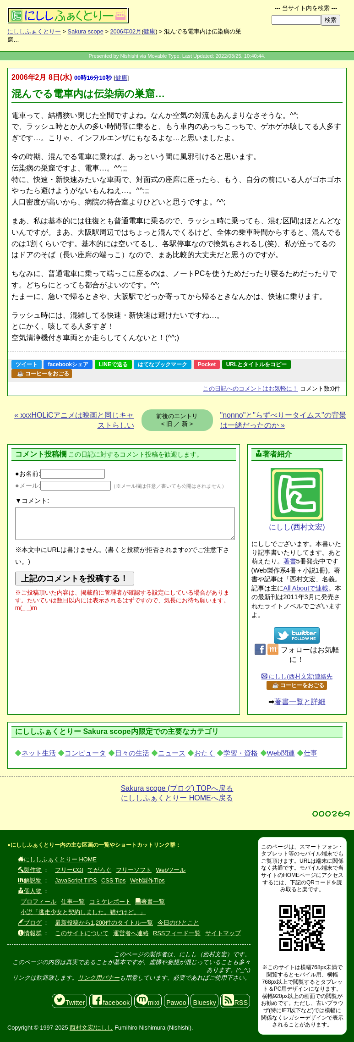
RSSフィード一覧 (177, 933)
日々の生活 (132, 753)
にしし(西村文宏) (297, 499)
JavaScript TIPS (76, 880)
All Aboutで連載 (306, 588)
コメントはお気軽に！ (250, 388)
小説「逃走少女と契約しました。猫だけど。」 (83, 912)
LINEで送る (113, 364)
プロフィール (38, 901)
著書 (289, 561)
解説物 (30, 880)
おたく (204, 753)
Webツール (170, 869)
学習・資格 (240, 753)
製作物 (30, 869)
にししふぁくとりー (34, 31)
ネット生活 (39, 753)
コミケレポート (110, 901)
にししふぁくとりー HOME (57, 859)
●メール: (63, 485)
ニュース (171, 753)
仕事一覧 (73, 901)
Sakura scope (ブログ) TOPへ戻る (177, 788)
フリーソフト (134, 869)
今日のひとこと (178, 922)
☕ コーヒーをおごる (43, 373)
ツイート (27, 364)
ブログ (30, 922)
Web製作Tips (147, 880)
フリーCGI (69, 869)
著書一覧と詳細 (300, 702)
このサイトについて (82, 933)
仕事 (310, 753)
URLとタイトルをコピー (256, 364)
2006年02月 (126, 31)
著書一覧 (150, 901)
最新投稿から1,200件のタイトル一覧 (104, 922)
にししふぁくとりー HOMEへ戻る (177, 798)
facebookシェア (68, 364)
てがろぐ (99, 869)
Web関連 (281, 753)
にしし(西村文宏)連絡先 (296, 676)
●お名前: (60, 473)
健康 (149, 31)
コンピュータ (85, 753)
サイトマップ (223, 933)
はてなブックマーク (162, 364)
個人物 (30, 891)
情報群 (30, 933)
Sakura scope (85, 31)
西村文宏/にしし (91, 1027)
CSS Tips (113, 880)
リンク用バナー (99, 977)
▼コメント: (32, 500)
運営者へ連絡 (131, 933)
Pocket (207, 364)
